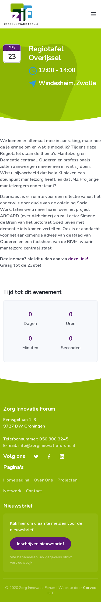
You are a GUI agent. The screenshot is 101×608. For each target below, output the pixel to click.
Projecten (67, 480)
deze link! (78, 259)
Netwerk (12, 491)
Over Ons (43, 480)
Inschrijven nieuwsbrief (40, 544)
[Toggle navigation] (93, 14)
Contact (34, 491)
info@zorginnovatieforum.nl (46, 445)
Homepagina (16, 480)
